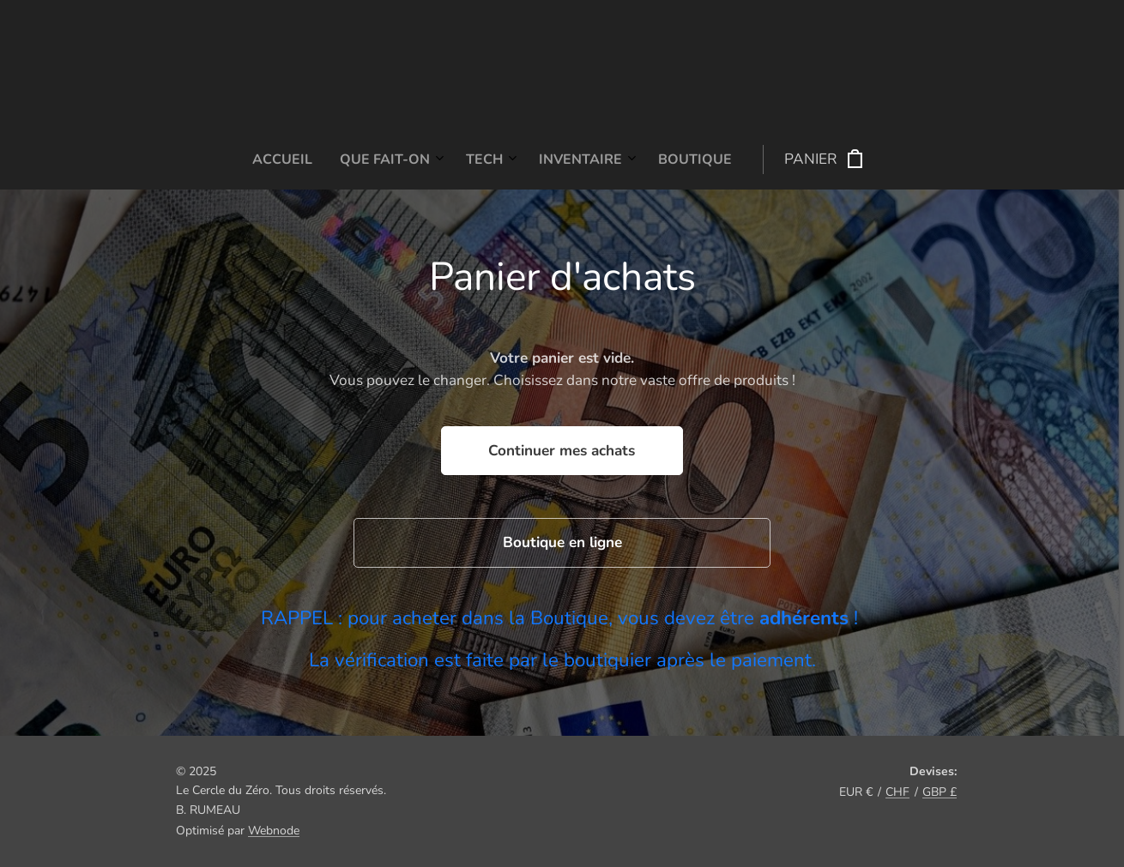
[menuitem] (431, 159)
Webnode (273, 830)
